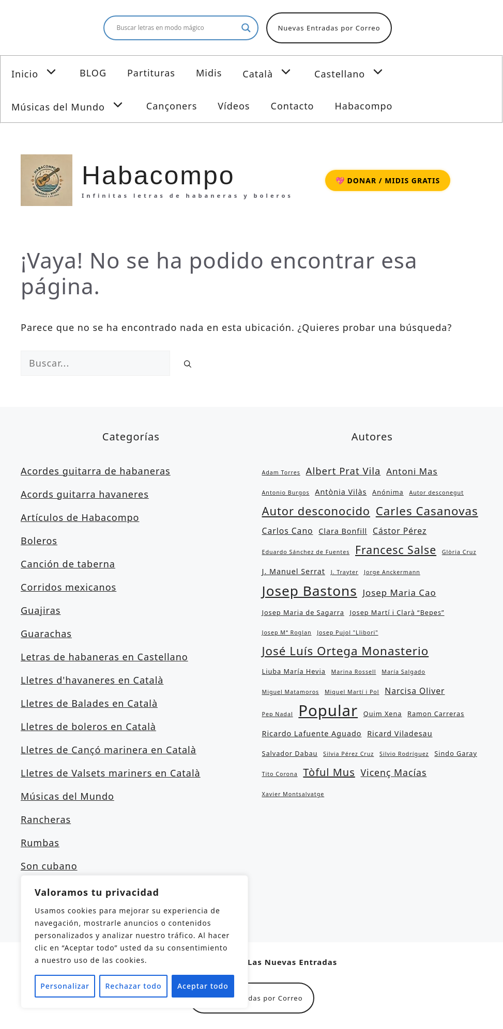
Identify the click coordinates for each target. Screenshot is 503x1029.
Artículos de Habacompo (80, 517)
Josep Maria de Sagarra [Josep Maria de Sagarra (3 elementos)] (303, 612)
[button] (53, 71)
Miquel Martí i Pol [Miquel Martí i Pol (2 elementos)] (352, 691)
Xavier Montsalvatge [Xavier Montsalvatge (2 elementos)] (293, 794)
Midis (209, 73)
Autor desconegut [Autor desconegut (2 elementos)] (436, 492)
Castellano (355, 71)
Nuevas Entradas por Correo (329, 28)
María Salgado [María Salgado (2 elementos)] (403, 671)
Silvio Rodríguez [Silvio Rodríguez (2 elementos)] (404, 753)
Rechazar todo (133, 986)
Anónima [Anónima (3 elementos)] (388, 492)
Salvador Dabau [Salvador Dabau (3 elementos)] (290, 753)
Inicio (40, 71)
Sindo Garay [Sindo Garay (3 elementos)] (455, 753)
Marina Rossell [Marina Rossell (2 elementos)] (353, 671)
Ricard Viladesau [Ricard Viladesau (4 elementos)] (399, 733)
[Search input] (176, 28)
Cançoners (171, 106)
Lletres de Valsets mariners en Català (111, 773)
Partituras (151, 73)
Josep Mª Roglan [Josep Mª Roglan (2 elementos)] (287, 632)
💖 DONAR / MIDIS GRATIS (388, 180)
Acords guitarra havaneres (85, 494)
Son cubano (49, 866)
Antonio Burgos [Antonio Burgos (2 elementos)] (286, 492)
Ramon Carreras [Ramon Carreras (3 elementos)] (435, 713)
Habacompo (364, 106)
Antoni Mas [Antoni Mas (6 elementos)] (411, 471)
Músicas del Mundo (73, 104)
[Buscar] (187, 364)
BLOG (93, 73)
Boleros (39, 540)
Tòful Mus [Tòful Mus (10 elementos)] (329, 772)
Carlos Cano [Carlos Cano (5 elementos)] (287, 530)
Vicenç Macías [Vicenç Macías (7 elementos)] (394, 772)
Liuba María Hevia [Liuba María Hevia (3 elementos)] (294, 671)
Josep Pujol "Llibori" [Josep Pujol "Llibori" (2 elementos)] (347, 632)
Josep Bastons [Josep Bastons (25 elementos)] (309, 590)
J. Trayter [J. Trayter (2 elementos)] (345, 572)
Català (273, 71)
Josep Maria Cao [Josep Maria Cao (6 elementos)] (399, 592)
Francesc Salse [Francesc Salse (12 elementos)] (395, 549)
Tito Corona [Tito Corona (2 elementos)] (280, 774)
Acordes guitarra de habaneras (96, 471)
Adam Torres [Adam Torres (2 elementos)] (281, 472)
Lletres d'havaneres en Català (92, 680)
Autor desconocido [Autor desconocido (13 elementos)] (316, 510)
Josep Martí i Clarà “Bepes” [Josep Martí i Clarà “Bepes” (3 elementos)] (396, 612)
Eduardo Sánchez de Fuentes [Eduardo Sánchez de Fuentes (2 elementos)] (306, 552)
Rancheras (46, 819)
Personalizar (64, 986)
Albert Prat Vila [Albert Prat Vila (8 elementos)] (343, 470)
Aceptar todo (202, 986)
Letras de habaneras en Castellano (104, 657)
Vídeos (234, 106)
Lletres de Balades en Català (89, 703)
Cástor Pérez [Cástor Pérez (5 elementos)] (399, 530)
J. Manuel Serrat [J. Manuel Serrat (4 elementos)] (293, 571)
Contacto (292, 106)
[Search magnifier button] (246, 28)
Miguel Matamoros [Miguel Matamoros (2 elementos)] (290, 691)
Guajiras (40, 610)
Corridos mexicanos (68, 587)
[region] (134, 941)
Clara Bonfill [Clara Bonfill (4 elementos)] (342, 531)
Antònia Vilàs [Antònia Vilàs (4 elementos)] (341, 492)
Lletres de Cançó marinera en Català (108, 749)
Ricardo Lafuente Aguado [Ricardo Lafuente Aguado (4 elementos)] (312, 733)
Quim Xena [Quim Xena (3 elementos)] (382, 713)
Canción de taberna (68, 564)
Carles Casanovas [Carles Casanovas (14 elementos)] (427, 511)
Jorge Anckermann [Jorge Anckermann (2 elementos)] (392, 572)
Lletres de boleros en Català (88, 726)
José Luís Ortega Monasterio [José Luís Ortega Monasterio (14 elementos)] (345, 651)
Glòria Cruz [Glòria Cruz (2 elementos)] (459, 552)
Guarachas (46, 633)
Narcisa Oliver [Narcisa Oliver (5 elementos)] (415, 690)
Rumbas (40, 842)
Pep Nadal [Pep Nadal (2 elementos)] (277, 714)
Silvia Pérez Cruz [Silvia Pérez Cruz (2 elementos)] (348, 753)
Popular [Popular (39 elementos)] (328, 710)
